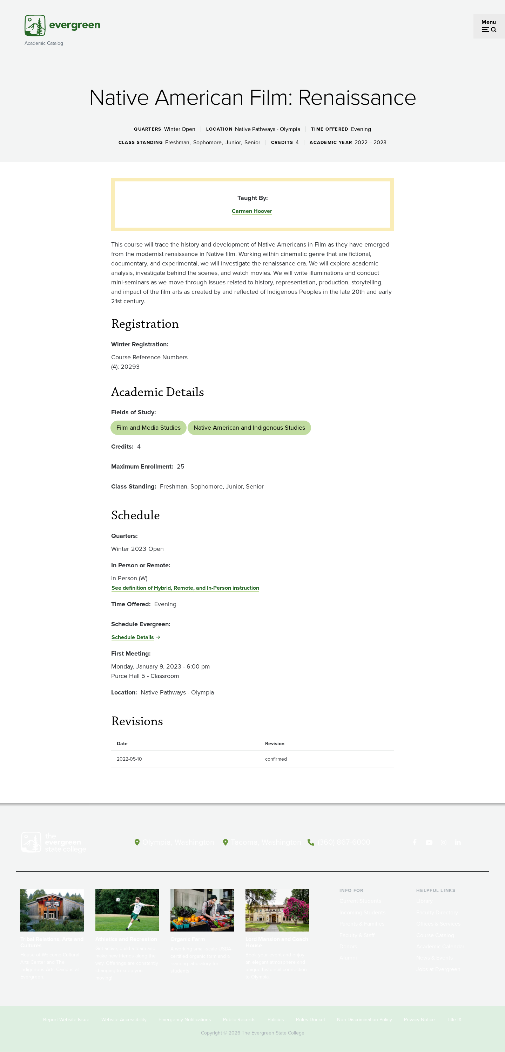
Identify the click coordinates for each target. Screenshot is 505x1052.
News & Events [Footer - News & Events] (434, 958)
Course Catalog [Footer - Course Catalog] (435, 935)
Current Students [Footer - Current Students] (360, 901)
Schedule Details (133, 637)
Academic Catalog (44, 43)
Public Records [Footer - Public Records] (239, 1019)
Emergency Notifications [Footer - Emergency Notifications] (185, 1019)
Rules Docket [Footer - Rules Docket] (310, 1019)
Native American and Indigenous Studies (249, 427)
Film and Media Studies (148, 427)
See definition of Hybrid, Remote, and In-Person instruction (185, 588)
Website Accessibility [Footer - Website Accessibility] (124, 1019)
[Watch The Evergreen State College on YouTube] (429, 842)
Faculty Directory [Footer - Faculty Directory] (437, 912)
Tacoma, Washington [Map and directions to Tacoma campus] (266, 842)
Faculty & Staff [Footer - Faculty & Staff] (357, 935)
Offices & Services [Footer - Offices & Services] (438, 924)
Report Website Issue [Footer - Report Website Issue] (66, 1019)
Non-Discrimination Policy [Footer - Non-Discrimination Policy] (364, 1019)
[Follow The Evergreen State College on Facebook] (414, 842)
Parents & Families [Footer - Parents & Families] (361, 924)
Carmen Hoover (252, 211)
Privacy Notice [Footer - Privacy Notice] (419, 1019)
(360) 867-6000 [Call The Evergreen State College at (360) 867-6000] (344, 842)
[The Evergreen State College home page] (66, 844)
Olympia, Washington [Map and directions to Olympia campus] (178, 842)
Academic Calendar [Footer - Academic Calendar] (440, 946)
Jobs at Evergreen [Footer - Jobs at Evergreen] (438, 969)
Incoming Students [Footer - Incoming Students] (362, 912)
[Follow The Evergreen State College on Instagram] (443, 842)
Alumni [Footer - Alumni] (348, 958)
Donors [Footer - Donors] (348, 946)
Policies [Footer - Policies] (276, 1019)
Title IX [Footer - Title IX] (454, 1019)
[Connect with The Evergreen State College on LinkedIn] (457, 842)
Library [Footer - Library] (424, 901)
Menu (489, 22)
